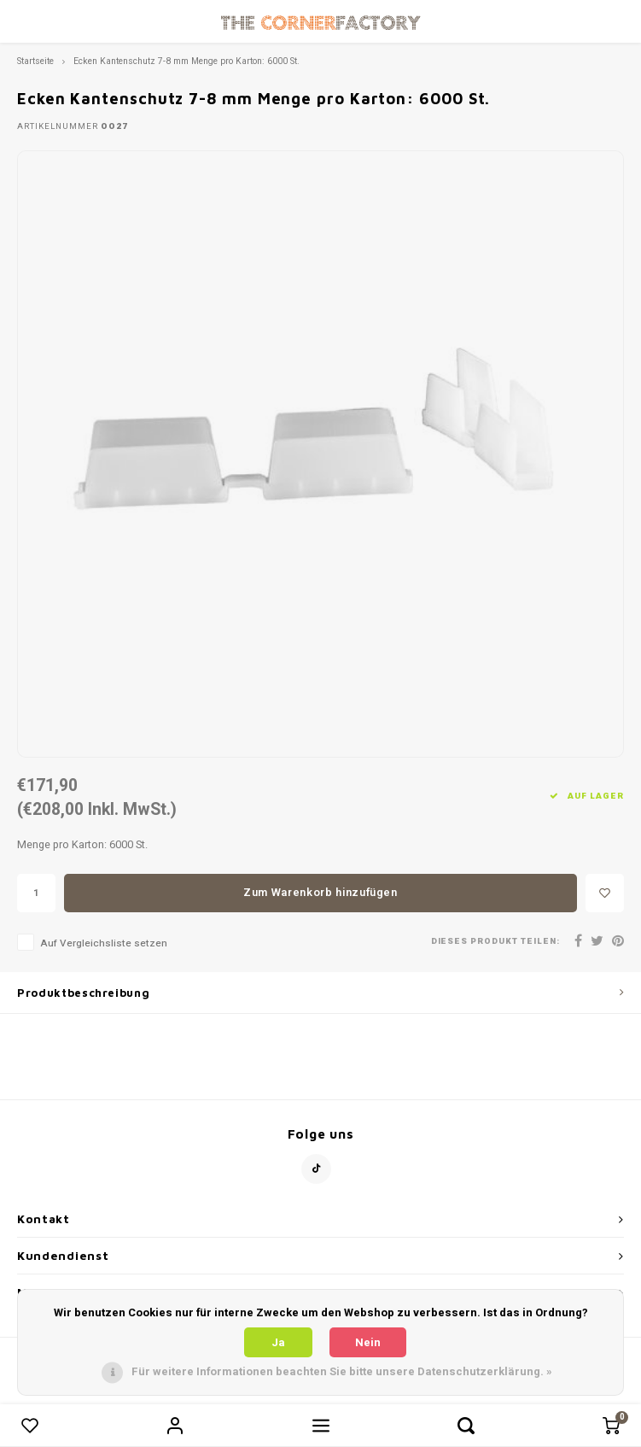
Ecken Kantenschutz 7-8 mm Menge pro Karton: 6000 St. (186, 61)
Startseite (35, 61)
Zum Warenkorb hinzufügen (320, 892)
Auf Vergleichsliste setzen (103, 943)
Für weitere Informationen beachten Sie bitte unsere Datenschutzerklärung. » (341, 1371)
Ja (278, 1342)
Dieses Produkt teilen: (495, 941)
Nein (368, 1342)
